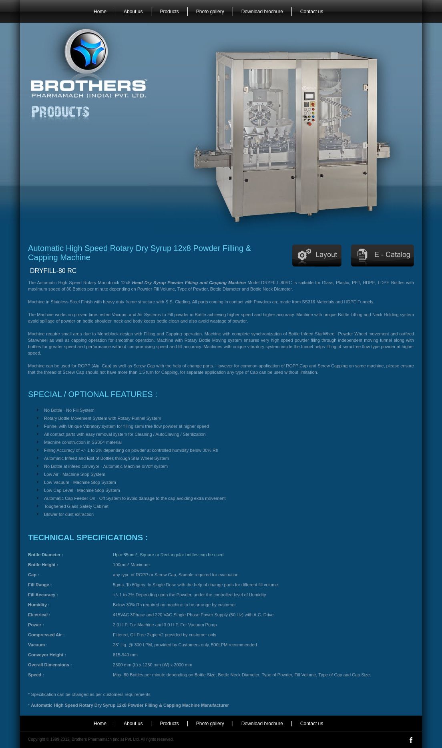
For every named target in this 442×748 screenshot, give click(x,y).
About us (133, 11)
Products (169, 11)
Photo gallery (210, 11)
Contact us (311, 11)
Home (100, 11)
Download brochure (262, 11)
